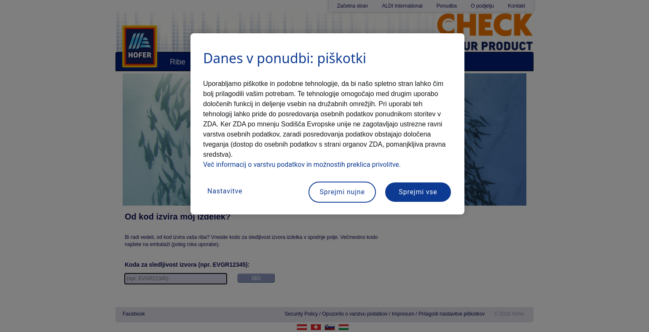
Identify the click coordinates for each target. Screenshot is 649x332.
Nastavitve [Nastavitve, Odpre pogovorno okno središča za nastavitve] (224, 191)
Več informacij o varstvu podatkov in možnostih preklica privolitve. (302, 165)
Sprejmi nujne (342, 192)
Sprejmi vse (418, 192)
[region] (327, 124)
